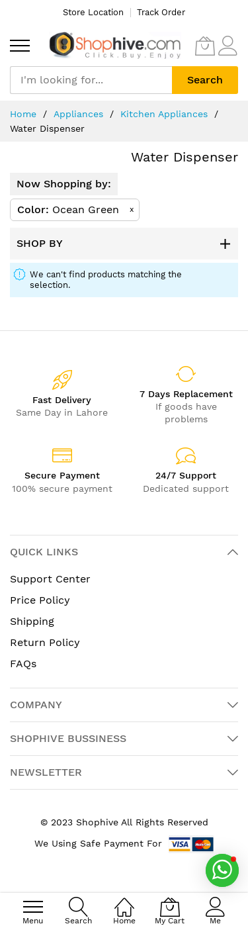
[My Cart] (205, 46)
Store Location (93, 12)
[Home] (124, 900)
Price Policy (40, 600)
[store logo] (115, 45)
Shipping (32, 621)
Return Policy (45, 642)
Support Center (50, 579)
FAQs (23, 663)
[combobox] (91, 80)
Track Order (161, 12)
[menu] (20, 46)
